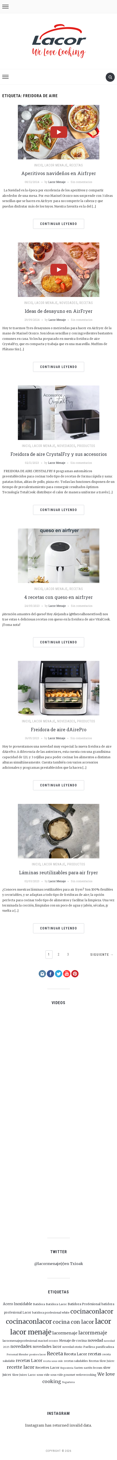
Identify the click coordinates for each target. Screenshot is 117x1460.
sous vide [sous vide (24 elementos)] (43, 1374)
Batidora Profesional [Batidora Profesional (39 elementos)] (84, 1304)
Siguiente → (102, 954)
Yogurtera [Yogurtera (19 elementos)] (68, 1382)
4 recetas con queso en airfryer (58, 597)
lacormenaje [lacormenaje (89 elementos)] (64, 1333)
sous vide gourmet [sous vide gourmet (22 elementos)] (62, 1374)
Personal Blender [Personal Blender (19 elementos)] (18, 1354)
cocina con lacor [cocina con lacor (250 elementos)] (73, 1322)
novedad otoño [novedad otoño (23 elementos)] (72, 1347)
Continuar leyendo (58, 224)
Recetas (76, 165)
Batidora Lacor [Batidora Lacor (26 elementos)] (56, 1304)
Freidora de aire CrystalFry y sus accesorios (58, 454)
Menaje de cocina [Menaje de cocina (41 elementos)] (73, 1341)
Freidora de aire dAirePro (58, 729)
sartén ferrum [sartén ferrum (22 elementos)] (93, 1367)
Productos (86, 446)
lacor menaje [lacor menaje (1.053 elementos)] (30, 1332)
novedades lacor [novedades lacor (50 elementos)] (47, 1346)
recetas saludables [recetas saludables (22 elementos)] (76, 1361)
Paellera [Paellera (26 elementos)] (89, 1347)
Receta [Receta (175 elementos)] (55, 1354)
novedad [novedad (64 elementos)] (95, 1340)
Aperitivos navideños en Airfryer (58, 173)
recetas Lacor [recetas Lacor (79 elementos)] (29, 1360)
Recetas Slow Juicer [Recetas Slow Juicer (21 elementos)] (102, 1361)
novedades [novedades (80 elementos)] (21, 1346)
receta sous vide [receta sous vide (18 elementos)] (53, 1361)
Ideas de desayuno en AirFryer (59, 311)
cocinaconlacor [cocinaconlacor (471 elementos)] (91, 1311)
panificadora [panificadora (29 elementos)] (105, 1347)
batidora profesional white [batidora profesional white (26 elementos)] (50, 1312)
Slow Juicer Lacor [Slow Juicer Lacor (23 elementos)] (24, 1374)
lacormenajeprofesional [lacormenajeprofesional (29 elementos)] (19, 1340)
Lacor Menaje (56, 182)
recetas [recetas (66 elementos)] (94, 1354)
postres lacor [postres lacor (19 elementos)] (37, 1354)
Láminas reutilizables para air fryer (58, 872)
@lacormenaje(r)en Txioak (58, 1263)
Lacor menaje (56, 165)
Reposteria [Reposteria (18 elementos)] (66, 1367)
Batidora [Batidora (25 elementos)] (39, 1304)
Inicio (38, 165)
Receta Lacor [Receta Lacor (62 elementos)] (75, 1354)
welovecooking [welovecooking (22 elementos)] (86, 1374)
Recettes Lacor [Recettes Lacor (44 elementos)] (47, 1368)
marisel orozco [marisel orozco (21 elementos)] (48, 1340)
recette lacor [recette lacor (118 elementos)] (20, 1367)
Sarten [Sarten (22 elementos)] (78, 1367)
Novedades (69, 303)
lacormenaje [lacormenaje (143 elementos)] (92, 1333)
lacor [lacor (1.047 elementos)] (103, 1321)
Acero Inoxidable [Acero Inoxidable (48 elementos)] (17, 1304)
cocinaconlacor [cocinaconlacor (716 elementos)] (29, 1322)
